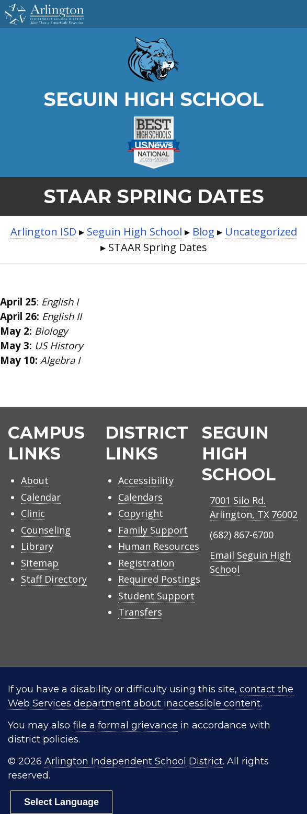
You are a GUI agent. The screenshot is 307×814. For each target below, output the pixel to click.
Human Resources (158, 546)
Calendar (41, 497)
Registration (146, 563)
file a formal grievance (125, 725)
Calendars (140, 497)
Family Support (153, 530)
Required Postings (159, 579)
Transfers (140, 612)
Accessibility (146, 480)
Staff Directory (54, 579)
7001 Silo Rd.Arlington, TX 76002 (254, 507)
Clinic (33, 513)
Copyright (140, 513)
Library (37, 546)
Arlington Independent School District (133, 761)
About (35, 480)
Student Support (156, 595)
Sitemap (40, 563)
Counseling (46, 530)
